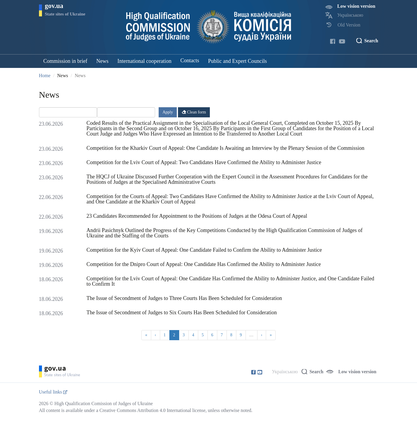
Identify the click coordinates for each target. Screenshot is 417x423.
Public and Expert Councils (237, 61)
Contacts (189, 60)
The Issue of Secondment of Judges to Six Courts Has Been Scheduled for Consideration (182, 312)
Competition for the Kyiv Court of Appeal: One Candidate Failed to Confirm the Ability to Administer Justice (204, 250)
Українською (350, 15)
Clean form (194, 112)
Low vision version (356, 6)
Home (45, 75)
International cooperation (144, 61)
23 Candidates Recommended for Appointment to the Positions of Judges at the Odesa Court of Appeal (197, 216)
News (102, 61)
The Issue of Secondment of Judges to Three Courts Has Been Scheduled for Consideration (184, 298)
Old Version (349, 24)
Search (371, 40)
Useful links (53, 391)
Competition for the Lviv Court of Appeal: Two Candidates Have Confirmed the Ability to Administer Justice (204, 162)
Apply (168, 112)
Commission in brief (65, 61)
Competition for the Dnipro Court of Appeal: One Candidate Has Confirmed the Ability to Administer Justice (204, 264)
